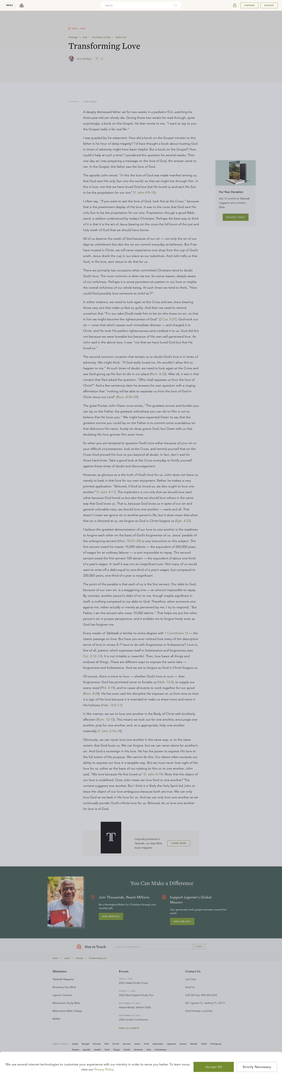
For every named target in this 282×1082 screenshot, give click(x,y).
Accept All (214, 1067)
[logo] (21, 5)
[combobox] (136, 5)
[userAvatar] (234, 5)
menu (9, 5)
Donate (269, 5)
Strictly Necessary (257, 1067)
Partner (249, 5)
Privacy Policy (104, 1069)
